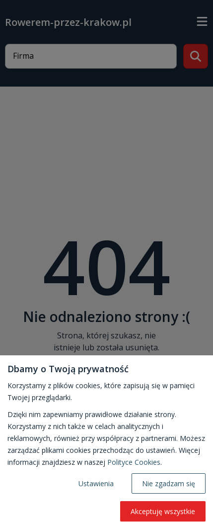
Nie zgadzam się (168, 483)
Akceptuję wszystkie (163, 511)
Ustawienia (96, 483)
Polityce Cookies (133, 462)
